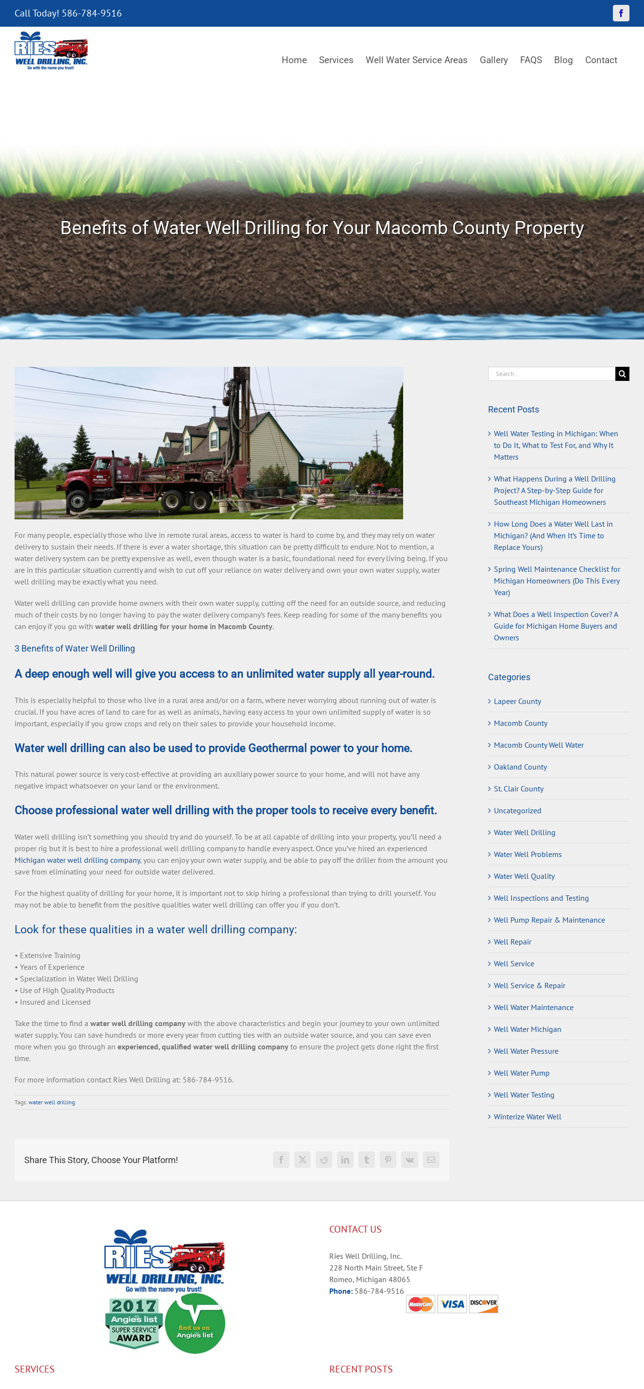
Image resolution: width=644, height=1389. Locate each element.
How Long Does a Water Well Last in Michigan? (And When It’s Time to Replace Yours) (553, 535)
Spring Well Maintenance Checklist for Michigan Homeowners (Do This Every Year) (557, 580)
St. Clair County (518, 788)
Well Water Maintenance (534, 1007)
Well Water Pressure (526, 1051)
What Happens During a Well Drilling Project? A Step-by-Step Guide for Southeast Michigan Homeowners (555, 490)
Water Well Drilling (525, 832)
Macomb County (520, 723)
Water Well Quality (524, 876)
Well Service (514, 963)
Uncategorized (518, 810)
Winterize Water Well (527, 1116)
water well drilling (52, 1102)
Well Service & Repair (529, 985)
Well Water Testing (524, 1094)
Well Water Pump (522, 1073)
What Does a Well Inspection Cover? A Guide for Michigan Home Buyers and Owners (556, 625)
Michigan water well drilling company (77, 860)
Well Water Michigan (527, 1029)
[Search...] (551, 374)
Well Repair (512, 941)
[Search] (622, 374)
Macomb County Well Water (539, 745)
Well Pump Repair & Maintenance (549, 920)
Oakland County (520, 767)
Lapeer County (517, 701)
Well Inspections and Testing (541, 898)
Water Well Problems (528, 854)
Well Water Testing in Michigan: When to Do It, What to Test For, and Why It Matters (556, 445)
